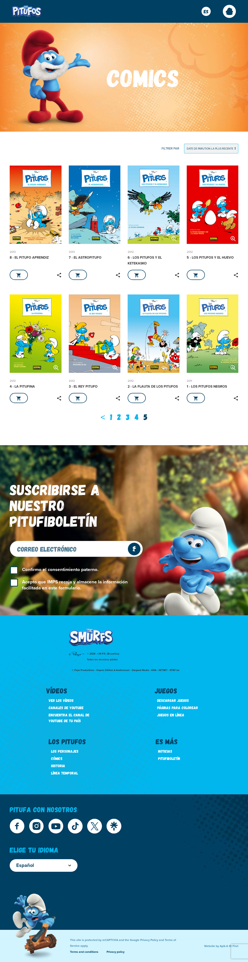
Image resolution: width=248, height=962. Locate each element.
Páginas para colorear (177, 707)
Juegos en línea (170, 715)
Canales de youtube (66, 707)
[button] (229, 11)
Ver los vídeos (61, 700)
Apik (222, 946)
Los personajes (64, 751)
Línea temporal (64, 773)
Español (43, 865)
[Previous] (103, 417)
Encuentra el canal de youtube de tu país (69, 718)
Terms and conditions (84, 952)
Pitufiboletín (169, 758)
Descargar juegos (173, 700)
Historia (58, 765)
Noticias (165, 751)
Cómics (56, 758)
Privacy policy (115, 952)
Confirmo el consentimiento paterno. (60, 569)
